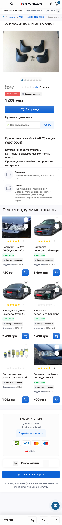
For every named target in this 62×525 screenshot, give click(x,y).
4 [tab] (31, 80)
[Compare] (26, 226)
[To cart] (25, 272)
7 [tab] (40, 80)
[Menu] (5, 4)
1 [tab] (22, 80)
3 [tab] (28, 80)
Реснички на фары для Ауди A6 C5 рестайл (46, 377)
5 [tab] (34, 80)
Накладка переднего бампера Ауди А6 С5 (46, 250)
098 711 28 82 (32, 423)
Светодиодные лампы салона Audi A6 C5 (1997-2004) (14, 377)
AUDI (21, 17)
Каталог (12, 17)
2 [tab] (25, 80)
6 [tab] (37, 80)
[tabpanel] (31, 51)
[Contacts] (50, 4)
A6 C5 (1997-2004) (35, 17)
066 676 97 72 (33, 426)
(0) (36, 87)
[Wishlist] (26, 219)
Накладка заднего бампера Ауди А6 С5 (14, 314)
